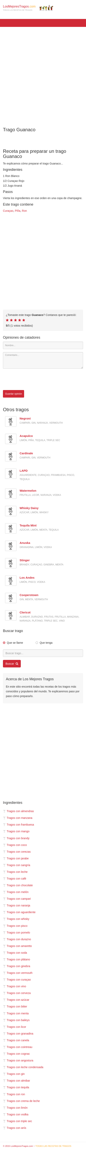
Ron (24, 210)
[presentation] (32, 379)
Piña (17, 210)
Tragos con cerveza (17, 993)
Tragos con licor (14, 1026)
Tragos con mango (16, 831)
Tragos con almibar (16, 1080)
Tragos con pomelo (16, 932)
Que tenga (46, 642)
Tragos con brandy (16, 838)
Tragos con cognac (16, 1053)
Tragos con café (14, 878)
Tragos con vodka (15, 1114)
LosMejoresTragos (28, 8)
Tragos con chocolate (18, 885)
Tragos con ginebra (16, 966)
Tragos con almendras (18, 811)
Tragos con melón (16, 892)
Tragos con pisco (15, 925)
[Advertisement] (43, 74)
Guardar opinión (13, 393)
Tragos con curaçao (17, 979)
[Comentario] (43, 360)
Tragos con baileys (16, 1020)
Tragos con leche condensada (23, 1067)
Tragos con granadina (18, 1033)
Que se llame (15, 642)
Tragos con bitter (15, 1006)
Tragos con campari (17, 898)
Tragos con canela (16, 1040)
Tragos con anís (14, 1127)
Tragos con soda (15, 952)
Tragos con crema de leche (21, 1101)
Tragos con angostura (18, 1060)
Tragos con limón (15, 1107)
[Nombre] (43, 345)
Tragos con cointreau (17, 1047)
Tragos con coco (15, 845)
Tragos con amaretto (17, 946)
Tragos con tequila (16, 1087)
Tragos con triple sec (17, 1121)
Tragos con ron (14, 1094)
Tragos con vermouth (18, 972)
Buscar (11, 663)
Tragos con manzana (17, 817)
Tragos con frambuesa (18, 824)
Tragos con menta (16, 1013)
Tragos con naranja (16, 905)
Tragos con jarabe (16, 858)
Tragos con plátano (16, 959)
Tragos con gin (14, 1073)
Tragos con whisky (16, 918)
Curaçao (8, 210)
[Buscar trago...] (43, 653)
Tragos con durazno (17, 939)
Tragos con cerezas (17, 851)
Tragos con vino (14, 986)
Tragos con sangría (16, 865)
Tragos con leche (15, 871)
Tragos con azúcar (16, 999)
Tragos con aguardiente (19, 912)
